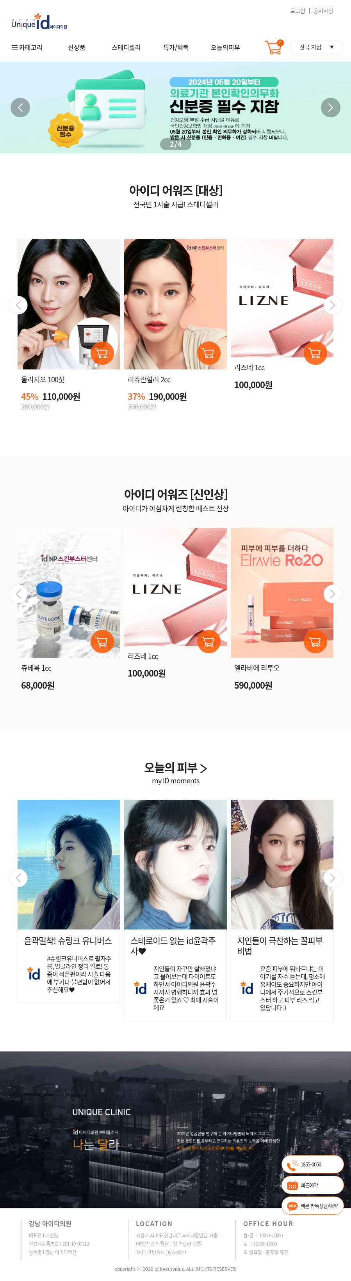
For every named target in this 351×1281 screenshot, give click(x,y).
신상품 (77, 47)
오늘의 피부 (175, 767)
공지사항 (323, 10)
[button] (330, 107)
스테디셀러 (126, 47)
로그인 (297, 10)
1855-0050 (311, 1164)
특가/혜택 (176, 47)
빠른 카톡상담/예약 (319, 1205)
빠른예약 (309, 1185)
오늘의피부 (225, 47)
